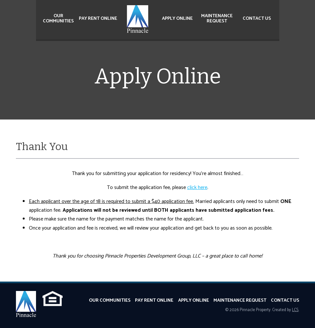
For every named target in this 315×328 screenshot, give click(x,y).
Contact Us (257, 18)
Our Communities (58, 18)
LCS (295, 310)
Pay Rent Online (98, 18)
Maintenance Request (217, 18)
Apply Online (177, 18)
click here (197, 187)
